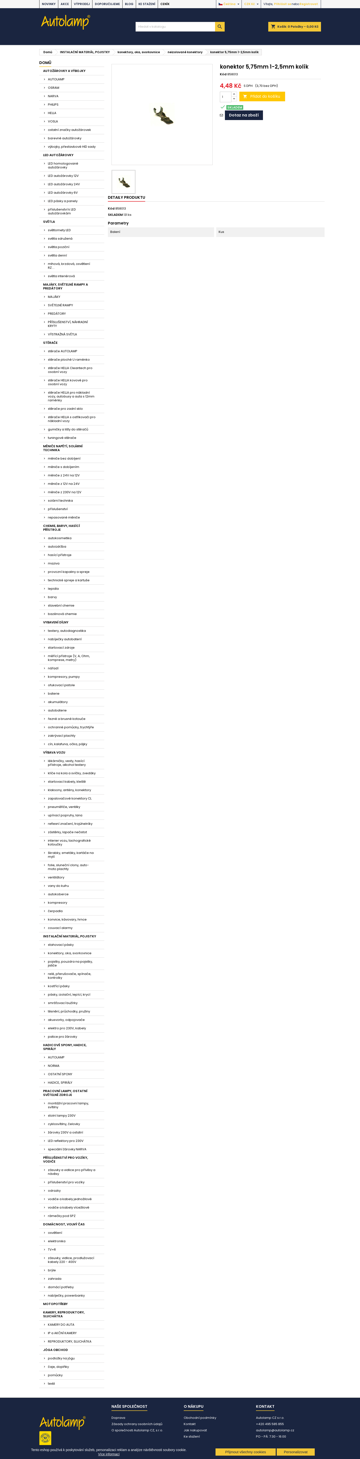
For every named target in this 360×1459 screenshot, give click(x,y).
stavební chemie (61, 605)
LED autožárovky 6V (63, 192)
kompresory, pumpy (64, 676)
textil (51, 1383)
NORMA (53, 1065)
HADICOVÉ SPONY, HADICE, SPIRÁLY (64, 1047)
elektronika (56, 1241)
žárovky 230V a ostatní (65, 1132)
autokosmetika (60, 538)
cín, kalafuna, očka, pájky (67, 744)
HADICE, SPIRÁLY (60, 1082)
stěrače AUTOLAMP (62, 351)
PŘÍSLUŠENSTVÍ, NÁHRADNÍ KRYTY (68, 324)
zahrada (54, 1278)
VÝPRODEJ (82, 4)
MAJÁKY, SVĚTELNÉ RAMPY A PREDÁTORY (65, 286)
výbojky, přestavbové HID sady (72, 146)
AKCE (65, 4)
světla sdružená (60, 238)
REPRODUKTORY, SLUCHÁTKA (70, 1341)
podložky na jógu (61, 1358)
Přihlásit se (282, 4)
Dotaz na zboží (244, 115)
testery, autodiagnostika (67, 630)
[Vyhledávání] (180, 27)
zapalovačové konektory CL (70, 798)
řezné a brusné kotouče (66, 719)
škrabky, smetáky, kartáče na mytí (71, 855)
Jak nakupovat (195, 1430)
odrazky (54, 1190)
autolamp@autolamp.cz (275, 1430)
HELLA (52, 113)
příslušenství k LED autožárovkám (62, 211)
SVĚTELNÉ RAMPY (60, 305)
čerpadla (55, 911)
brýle (52, 1270)
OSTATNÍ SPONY (60, 1074)
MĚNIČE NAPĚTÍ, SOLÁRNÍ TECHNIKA (63, 448)
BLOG (129, 4)
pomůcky (55, 1375)
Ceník (165, 4)
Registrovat (309, 4)
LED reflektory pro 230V (66, 1141)
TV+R (52, 1249)
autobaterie (57, 710)
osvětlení (55, 1232)
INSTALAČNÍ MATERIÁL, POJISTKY (69, 936)
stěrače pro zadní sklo (65, 408)
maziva (53, 563)
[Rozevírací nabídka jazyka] (230, 4)
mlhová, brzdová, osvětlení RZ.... (69, 266)
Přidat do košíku (261, 96)
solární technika (60, 500)
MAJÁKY (54, 296)
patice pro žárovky (62, 1036)
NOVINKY (49, 4)
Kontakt (190, 1424)
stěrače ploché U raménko (69, 359)
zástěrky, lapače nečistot (67, 832)
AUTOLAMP (56, 79)
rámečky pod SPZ (62, 1216)
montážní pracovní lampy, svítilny (68, 1105)
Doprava (118, 1417)
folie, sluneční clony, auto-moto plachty (68, 867)
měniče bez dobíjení (64, 458)
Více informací (108, 1454)
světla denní (57, 255)
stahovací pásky (61, 944)
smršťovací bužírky (63, 1003)
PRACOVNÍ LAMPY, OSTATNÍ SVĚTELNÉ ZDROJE (65, 1093)
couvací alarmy (60, 928)
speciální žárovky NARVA (67, 1149)
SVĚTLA (49, 221)
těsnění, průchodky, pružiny (69, 1011)
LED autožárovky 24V (64, 184)
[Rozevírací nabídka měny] (252, 4)
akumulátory (58, 702)
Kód (223, 74)
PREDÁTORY (57, 313)
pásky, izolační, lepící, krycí (69, 994)
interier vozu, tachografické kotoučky (69, 842)
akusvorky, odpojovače (66, 1019)
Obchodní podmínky (200, 1417)
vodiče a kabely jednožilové (70, 1199)
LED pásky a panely (63, 201)
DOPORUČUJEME (107, 4)
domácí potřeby (61, 1287)
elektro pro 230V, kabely (67, 1028)
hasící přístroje (60, 555)
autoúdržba (57, 546)
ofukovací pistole (61, 685)
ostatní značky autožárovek (69, 130)
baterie (53, 693)
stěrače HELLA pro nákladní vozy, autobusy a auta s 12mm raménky (71, 396)
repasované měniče (64, 517)
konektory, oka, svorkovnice (70, 953)
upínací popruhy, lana (65, 815)
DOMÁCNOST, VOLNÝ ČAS (64, 1224)
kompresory (57, 902)
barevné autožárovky (64, 138)
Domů (45, 62)
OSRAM (53, 87)
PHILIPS (53, 104)
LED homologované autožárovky (63, 165)
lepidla (53, 588)
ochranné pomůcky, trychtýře (71, 727)
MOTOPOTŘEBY (55, 1304)
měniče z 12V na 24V (64, 483)
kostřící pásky (59, 986)
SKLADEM (115, 215)
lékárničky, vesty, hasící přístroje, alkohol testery (67, 763)
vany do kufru (58, 885)
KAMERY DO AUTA (61, 1324)
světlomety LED (59, 230)
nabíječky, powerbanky (66, 1295)
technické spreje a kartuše (69, 580)
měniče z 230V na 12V (64, 492)
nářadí (53, 668)
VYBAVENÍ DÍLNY (55, 622)
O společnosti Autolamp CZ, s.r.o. (137, 1430)
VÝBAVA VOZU (54, 752)
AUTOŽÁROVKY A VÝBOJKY (64, 71)
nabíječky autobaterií (65, 639)
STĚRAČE (50, 342)
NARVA (53, 96)
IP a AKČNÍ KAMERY (62, 1333)
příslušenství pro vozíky (66, 1182)
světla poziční (58, 247)
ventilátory (56, 877)
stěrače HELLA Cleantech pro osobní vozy (70, 370)
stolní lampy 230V (62, 1115)
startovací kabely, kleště (67, 781)
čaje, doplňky (58, 1366)
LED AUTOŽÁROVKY (58, 155)
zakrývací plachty (61, 735)
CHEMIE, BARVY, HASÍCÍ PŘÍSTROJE (61, 528)
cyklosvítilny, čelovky (64, 1124)
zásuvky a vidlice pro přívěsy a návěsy (71, 1172)
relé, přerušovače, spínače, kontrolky (69, 976)
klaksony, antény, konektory (69, 790)
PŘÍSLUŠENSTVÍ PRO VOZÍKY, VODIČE (65, 1159)
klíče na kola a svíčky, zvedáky (72, 773)
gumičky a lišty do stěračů (68, 429)
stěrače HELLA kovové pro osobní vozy (68, 382)
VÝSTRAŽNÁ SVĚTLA (62, 334)
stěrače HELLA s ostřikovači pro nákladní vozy (72, 419)
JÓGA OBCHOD (55, 1350)
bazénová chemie (62, 614)
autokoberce (58, 894)
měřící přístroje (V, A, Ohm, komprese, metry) (69, 658)
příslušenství (58, 509)
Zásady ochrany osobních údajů (136, 1424)
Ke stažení (146, 4)
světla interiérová (61, 276)
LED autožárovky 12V (63, 175)
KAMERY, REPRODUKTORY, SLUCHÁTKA (64, 1314)
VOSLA (53, 121)
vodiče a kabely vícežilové (68, 1207)
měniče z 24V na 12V (64, 475)
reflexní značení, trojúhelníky (70, 823)
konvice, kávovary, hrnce (67, 919)
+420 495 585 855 (270, 1424)
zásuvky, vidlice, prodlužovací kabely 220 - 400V (71, 1260)
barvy (52, 597)
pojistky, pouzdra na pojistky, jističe (70, 963)
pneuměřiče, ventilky (64, 807)
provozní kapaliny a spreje (69, 572)
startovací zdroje (61, 647)
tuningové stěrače (62, 437)
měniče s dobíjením (63, 467)
